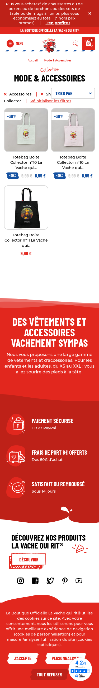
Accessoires (20, 94)
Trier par (73, 93)
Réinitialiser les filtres (50, 101)
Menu (19, 43)
